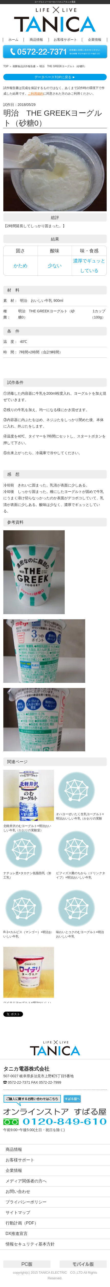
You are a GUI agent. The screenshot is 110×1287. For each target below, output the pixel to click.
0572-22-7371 (19, 1082)
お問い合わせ (18, 1191)
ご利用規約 (35, 93)
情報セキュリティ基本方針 (30, 1244)
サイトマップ (18, 1212)
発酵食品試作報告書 (24, 66)
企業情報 (94, 40)
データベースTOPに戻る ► (55, 77)
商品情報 (36, 40)
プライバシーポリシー (26, 1202)
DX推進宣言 (17, 1233)
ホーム (13, 40)
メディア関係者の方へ (26, 1181)
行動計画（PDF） (22, 1223)
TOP (5, 66)
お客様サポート (65, 40)
